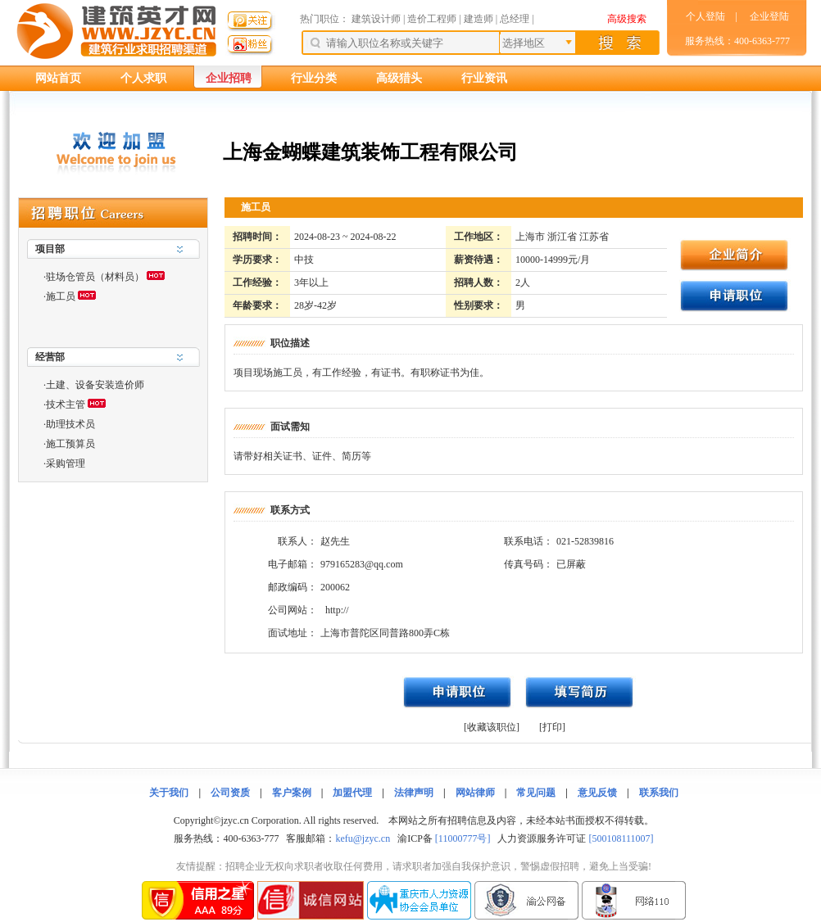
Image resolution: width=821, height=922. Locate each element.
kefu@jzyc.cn (362, 838)
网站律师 (475, 792)
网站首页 (58, 78)
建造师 (478, 19)
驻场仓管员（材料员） (95, 276)
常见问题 (536, 792)
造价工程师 (431, 19)
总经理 (514, 19)
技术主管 (65, 404)
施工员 (60, 296)
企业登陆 (769, 16)
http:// (337, 610)
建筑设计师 (377, 19)
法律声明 (413, 792)
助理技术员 (70, 424)
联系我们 (658, 792)
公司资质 (230, 792)
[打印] (552, 727)
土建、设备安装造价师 (95, 385)
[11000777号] (463, 838)
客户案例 (291, 792)
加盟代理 (352, 792)
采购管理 (65, 463)
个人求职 (143, 78)
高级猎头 (399, 78)
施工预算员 (70, 444)
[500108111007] (620, 838)
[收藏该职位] (491, 727)
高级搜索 (626, 19)
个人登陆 (705, 16)
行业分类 (314, 78)
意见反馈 (597, 792)
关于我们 (168, 792)
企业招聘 (229, 78)
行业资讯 (484, 78)
